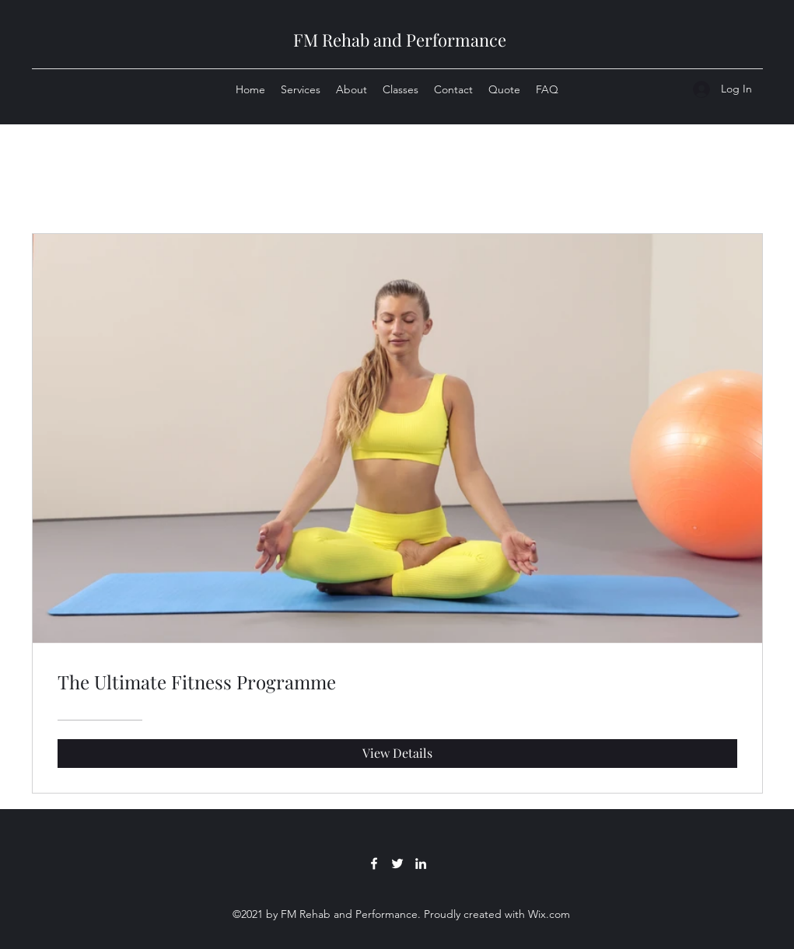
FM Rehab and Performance (399, 39)
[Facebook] (374, 863)
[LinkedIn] (420, 863)
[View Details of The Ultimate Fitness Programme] (397, 753)
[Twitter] (397, 863)
